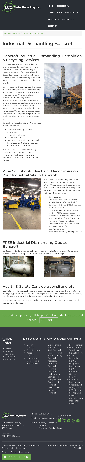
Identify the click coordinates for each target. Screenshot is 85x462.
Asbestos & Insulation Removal (52, 363)
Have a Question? (16, 457)
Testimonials (10, 357)
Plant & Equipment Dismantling (74, 363)
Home (50, 6)
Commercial (55, 13)
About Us (68, 20)
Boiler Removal (33, 350)
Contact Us (48, 320)
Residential (64, 7)
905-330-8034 (45, 414)
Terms (4, 452)
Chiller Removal (55, 387)
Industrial (72, 13)
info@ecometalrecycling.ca (51, 418)
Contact (52, 26)
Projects (54, 20)
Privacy (14, 452)
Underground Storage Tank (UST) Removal (33, 361)
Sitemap (25, 452)
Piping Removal (55, 353)
